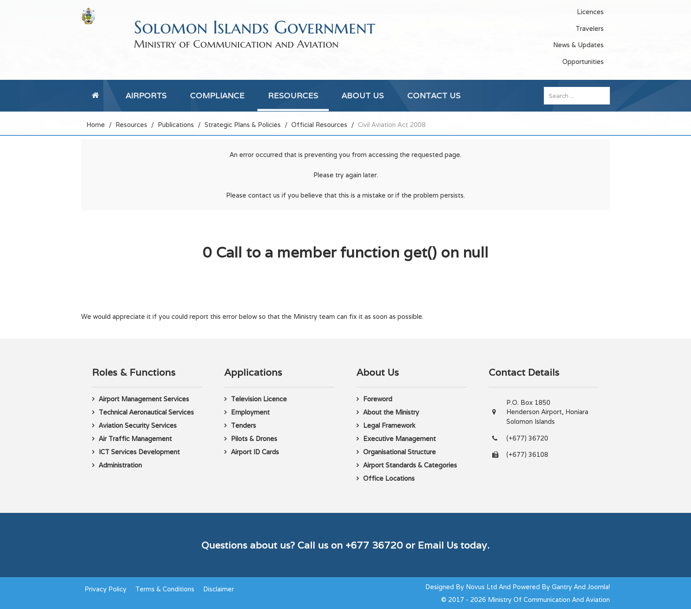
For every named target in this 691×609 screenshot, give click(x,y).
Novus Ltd (481, 587)
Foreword (377, 399)
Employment (250, 412)
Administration (120, 465)
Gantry (562, 587)
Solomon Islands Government (254, 27)
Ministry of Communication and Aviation (236, 44)
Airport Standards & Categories (410, 465)
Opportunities (583, 61)
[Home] (97, 95)
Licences (590, 11)
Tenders (243, 425)
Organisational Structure (399, 452)
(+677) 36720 (527, 438)
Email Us (438, 545)
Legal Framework (389, 425)
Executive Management (399, 438)
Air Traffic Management (135, 438)
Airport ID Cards (255, 452)
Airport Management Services (144, 399)
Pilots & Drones (254, 438)
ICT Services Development (139, 452)
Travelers (590, 28)
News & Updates (578, 45)
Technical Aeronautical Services (146, 412)
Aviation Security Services (138, 425)
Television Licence (259, 399)
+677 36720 (374, 545)
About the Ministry (391, 412)
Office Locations (389, 478)
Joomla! (598, 587)
